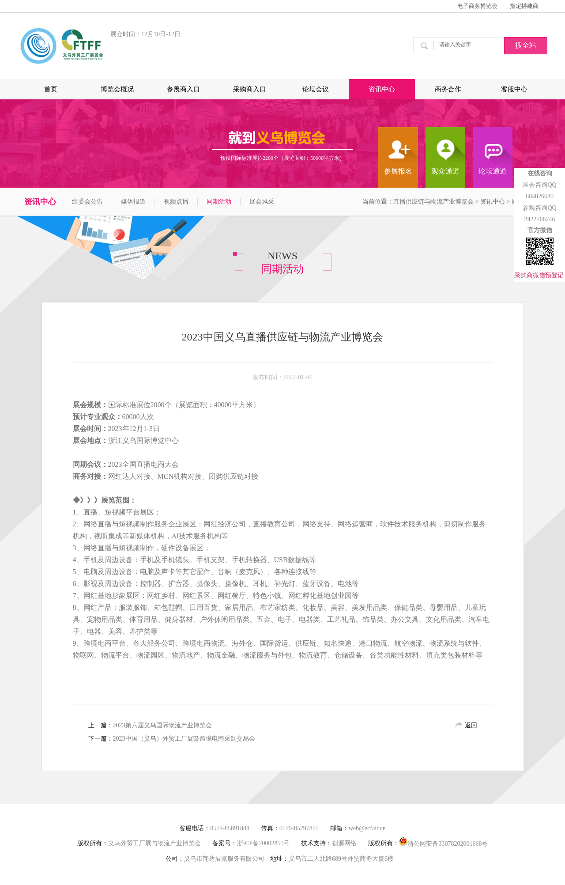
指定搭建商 (524, 6)
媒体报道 (133, 201)
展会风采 (261, 201)
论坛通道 (492, 171)
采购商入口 (249, 89)
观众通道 (445, 171)
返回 (471, 725)
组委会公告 (87, 201)
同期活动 (219, 201)
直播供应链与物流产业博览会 (433, 201)
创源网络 (344, 843)
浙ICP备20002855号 (263, 843)
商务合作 (448, 89)
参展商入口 (183, 89)
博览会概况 (117, 89)
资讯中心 (382, 89)
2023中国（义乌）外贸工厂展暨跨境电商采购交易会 (184, 738)
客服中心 (514, 89)
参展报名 (398, 171)
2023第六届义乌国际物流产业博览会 (162, 725)
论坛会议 (315, 89)
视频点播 (176, 201)
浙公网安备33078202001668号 (443, 842)
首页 (50, 89)
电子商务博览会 (477, 6)
